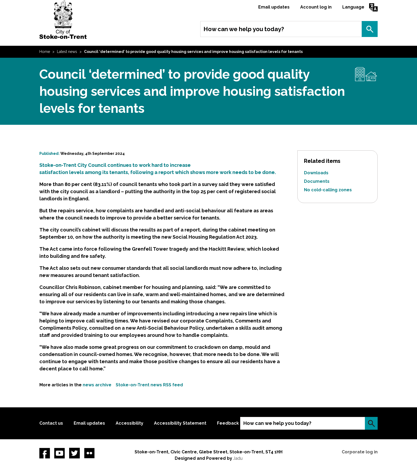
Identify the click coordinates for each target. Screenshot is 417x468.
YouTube (59, 453)
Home (44, 51)
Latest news (67, 51)
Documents (317, 181)
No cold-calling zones (328, 189)
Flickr (89, 453)
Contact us (51, 423)
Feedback (228, 423)
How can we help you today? (243, 29)
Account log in (316, 7)
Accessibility (129, 423)
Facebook (44, 453)
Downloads (316, 172)
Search (370, 29)
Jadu (238, 458)
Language (353, 7)
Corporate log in (360, 451)
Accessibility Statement (180, 423)
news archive (97, 384)
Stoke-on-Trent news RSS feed (149, 384)
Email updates (274, 7)
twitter (74, 453)
